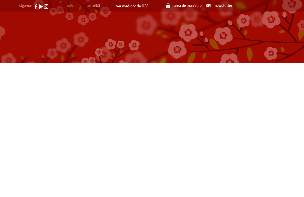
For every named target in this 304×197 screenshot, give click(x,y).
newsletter (219, 5)
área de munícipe (184, 5)
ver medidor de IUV (132, 6)
